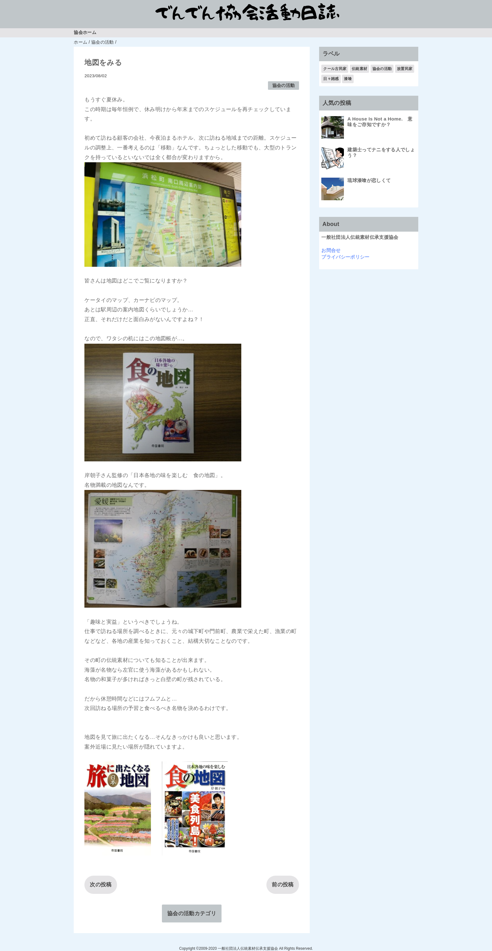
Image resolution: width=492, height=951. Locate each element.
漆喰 (348, 79)
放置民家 (404, 69)
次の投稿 (100, 885)
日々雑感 (331, 79)
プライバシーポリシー (345, 257)
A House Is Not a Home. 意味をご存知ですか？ (379, 121)
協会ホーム (85, 32)
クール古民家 (334, 69)
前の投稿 (282, 885)
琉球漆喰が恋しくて (369, 180)
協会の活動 (283, 85)
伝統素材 (359, 69)
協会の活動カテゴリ (191, 913)
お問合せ (330, 250)
